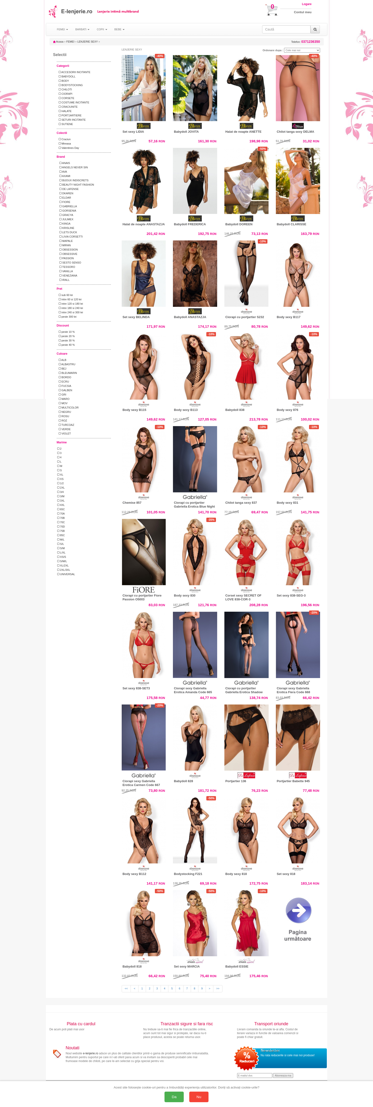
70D (61, 526)
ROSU (63, 416)
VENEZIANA (67, 275)
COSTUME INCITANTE (73, 102)
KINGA (63, 223)
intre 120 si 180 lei (70, 303)
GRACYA (65, 215)
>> (217, 988)
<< (126, 988)
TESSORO (66, 266)
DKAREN (65, 193)
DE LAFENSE (68, 189)
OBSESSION (67, 249)
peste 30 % (66, 340)
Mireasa (64, 143)
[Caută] (315, 29)
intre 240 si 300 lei (70, 312)
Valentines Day (68, 147)
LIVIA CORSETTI (70, 236)
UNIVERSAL (66, 574)
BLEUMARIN (67, 372)
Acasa (58, 41)
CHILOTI (64, 89)
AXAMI (63, 176)
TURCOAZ (65, 424)
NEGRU (64, 411)
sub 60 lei (65, 295)
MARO (63, 398)
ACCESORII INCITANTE (73, 72)
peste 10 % (66, 331)
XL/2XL (63, 565)
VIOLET (64, 433)
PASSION (65, 258)
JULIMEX (65, 219)
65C (61, 509)
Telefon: (305, 42)
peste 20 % (66, 336)
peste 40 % (66, 344)
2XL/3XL (63, 569)
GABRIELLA (67, 206)
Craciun (64, 139)
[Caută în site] (286, 29)
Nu (198, 1097)
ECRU (63, 381)
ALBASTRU (66, 364)
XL (60, 474)
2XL (61, 487)
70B (61, 517)
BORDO (64, 377)
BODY (63, 80)
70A (61, 513)
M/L (60, 539)
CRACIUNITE (67, 106)
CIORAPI (64, 93)
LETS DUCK (67, 232)
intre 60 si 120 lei (69, 299)
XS (60, 479)
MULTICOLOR (68, 407)
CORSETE (65, 98)
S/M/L (62, 561)
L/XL (61, 552)
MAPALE (65, 240)
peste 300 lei (67, 316)
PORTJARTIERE (69, 115)
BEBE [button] (119, 29)
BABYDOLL (66, 76)
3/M (60, 496)
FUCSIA (64, 385)
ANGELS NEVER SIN (72, 167)
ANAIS (63, 163)
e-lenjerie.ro (90, 1053)
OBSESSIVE (67, 253)
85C (61, 535)
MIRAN (64, 245)
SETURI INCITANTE (71, 119)
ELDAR (64, 197)
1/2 (60, 483)
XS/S (61, 556)
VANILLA (65, 271)
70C (61, 522)
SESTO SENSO (69, 262)
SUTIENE (65, 124)
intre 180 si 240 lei (70, 308)
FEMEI (70, 41)
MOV (62, 403)
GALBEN (64, 390)
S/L (60, 543)
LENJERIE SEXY (87, 41)
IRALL (63, 279)
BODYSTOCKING (70, 85)
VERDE (64, 429)
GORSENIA (66, 210)
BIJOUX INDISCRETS (73, 180)
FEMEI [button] (62, 29)
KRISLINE (65, 227)
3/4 (60, 492)
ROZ (62, 420)
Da (174, 1097)
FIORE (63, 202)
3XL (61, 500)
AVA (62, 171)
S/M (61, 548)
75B (61, 530)
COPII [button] (102, 29)
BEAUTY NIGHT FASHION (75, 184)
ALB (61, 360)
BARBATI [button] (82, 29)
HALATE (64, 111)
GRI (61, 394)
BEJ (61, 368)
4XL (61, 504)
